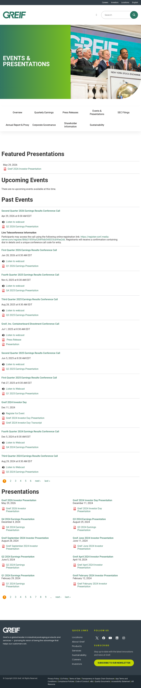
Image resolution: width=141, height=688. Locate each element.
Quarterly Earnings (44, 112)
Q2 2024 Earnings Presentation (17, 556)
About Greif (78, 641)
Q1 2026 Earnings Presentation (22, 265)
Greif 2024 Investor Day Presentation (25, 418)
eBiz (92, 681)
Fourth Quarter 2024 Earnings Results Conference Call (30, 431)
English (135, 2)
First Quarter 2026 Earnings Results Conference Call (29, 250)
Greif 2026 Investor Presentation (24, 168)
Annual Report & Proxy (17, 125)
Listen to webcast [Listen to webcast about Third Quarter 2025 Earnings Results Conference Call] (15, 310)
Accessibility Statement (120, 681)
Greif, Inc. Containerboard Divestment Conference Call (30, 323)
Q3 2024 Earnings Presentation (22, 471)
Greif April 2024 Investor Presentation (93, 556)
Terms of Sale (74, 679)
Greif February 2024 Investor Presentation (95, 575)
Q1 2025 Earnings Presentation (22, 393)
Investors (114, 2)
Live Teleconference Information (18, 233)
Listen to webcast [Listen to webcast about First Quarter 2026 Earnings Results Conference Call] (15, 261)
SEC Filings (123, 112)
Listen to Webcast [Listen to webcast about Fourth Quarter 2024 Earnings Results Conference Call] (15, 442)
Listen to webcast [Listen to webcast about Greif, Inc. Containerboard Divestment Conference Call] (15, 335)
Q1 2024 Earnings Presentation (17, 575)
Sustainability (97, 125)
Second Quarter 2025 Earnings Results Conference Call (30, 353)
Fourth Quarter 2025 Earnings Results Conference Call (30, 274)
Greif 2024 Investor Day (14, 402)
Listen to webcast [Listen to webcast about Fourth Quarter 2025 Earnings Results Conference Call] (15, 285)
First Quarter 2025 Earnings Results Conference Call (29, 377)
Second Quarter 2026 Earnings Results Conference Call (30, 210)
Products (77, 646)
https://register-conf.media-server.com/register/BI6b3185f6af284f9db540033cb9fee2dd (55, 238)
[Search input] (116, 15)
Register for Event (15, 413)
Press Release (13, 339)
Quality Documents (102, 681)
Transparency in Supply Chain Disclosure (98, 679)
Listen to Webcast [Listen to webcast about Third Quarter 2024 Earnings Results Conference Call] (15, 467)
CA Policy (64, 679)
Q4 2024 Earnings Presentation (22, 447)
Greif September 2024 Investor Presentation (25, 538)
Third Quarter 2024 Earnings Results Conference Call (29, 456)
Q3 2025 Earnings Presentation (22, 315)
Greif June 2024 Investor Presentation (93, 538)
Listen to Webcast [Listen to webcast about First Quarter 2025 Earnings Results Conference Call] (15, 388)
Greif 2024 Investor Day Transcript (24, 422)
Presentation (12, 344)
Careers (105, 2)
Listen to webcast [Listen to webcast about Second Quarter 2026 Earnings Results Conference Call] (15, 222)
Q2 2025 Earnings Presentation (22, 369)
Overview (17, 112)
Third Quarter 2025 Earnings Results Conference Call (29, 299)
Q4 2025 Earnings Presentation (22, 290)
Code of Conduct (82, 681)
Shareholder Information (70, 125)
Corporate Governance (44, 125)
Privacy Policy (53, 679)
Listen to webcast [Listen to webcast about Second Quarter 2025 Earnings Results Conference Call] (15, 364)
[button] (96, 15)
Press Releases (70, 112)
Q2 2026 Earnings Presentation (22, 226)
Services (76, 650)
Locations (125, 2)
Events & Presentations (97, 112)
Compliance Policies (66, 681)
